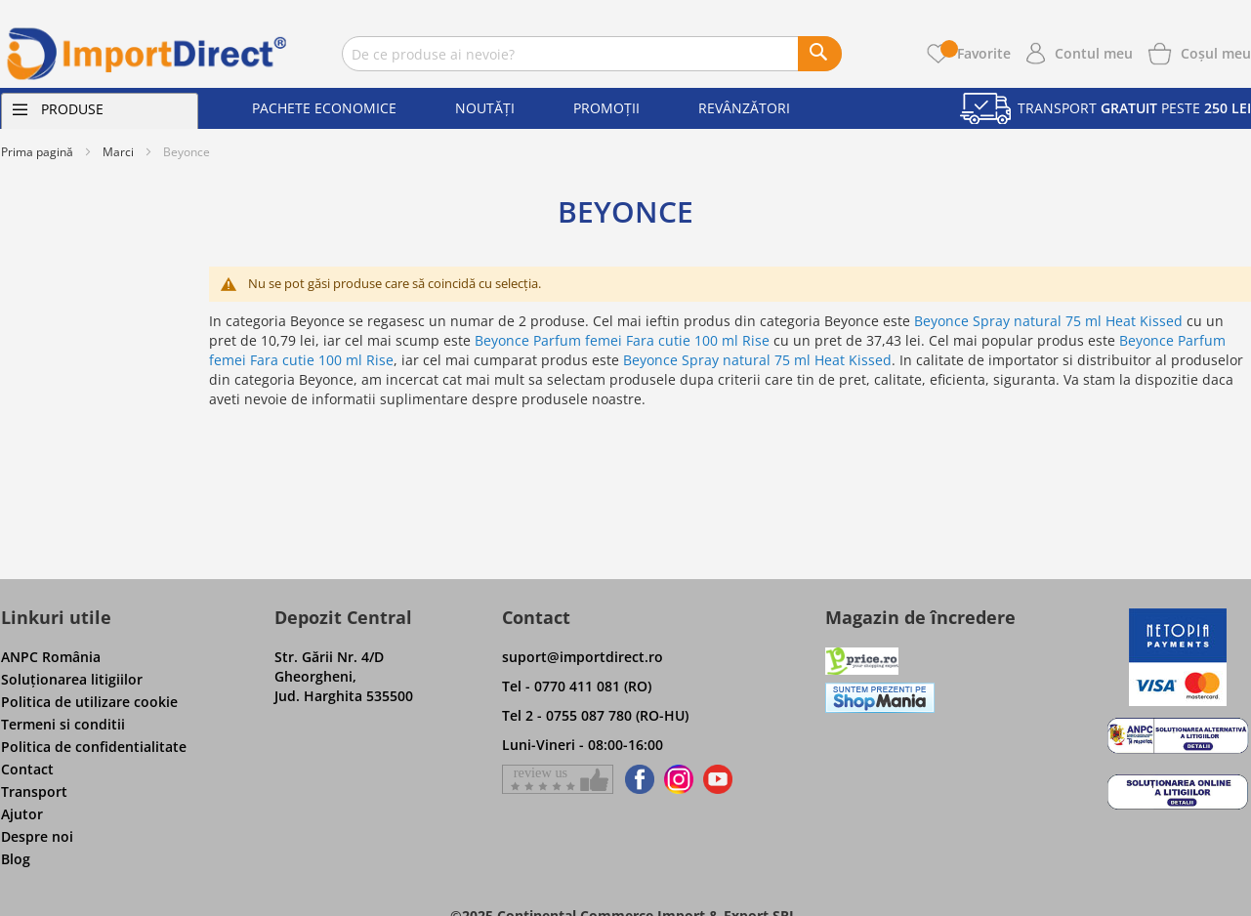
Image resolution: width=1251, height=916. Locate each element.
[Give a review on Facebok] (557, 779)
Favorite (975, 53)
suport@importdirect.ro (582, 656)
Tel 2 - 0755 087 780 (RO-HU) (595, 715)
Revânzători (744, 108)
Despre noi (37, 836)
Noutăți (485, 108)
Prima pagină (37, 152)
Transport (34, 791)
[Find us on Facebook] (636, 779)
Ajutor (22, 814)
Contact (27, 769)
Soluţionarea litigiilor (72, 679)
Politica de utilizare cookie (89, 701)
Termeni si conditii (63, 724)
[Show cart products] (1216, 52)
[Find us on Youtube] (717, 779)
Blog (15, 859)
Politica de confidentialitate (94, 746)
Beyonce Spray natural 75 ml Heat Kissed (1048, 321)
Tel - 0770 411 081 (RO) (576, 686)
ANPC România (51, 656)
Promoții (606, 108)
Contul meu (1094, 53)
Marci (118, 152)
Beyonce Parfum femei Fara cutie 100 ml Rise (622, 340)
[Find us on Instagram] (678, 779)
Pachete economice (324, 108)
